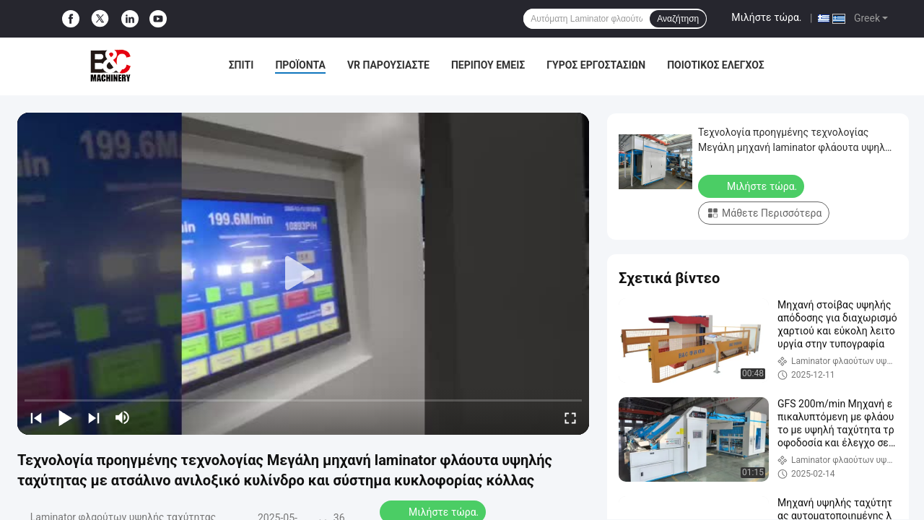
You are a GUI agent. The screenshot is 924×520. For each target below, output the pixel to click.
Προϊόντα (300, 65)
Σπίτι (241, 65)
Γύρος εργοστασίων (595, 65)
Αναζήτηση (678, 19)
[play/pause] (65, 417)
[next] (93, 417)
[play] (303, 274)
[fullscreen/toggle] (570, 417)
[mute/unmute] (122, 417)
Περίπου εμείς (488, 65)
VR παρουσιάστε (388, 65)
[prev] (36, 417)
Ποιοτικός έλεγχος (715, 65)
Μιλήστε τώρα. (766, 17)
